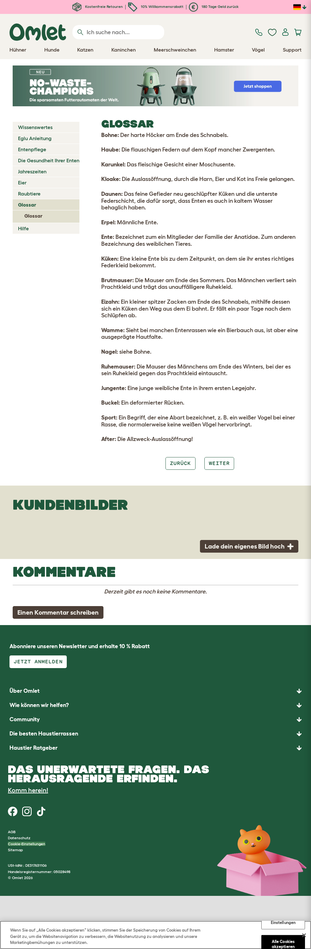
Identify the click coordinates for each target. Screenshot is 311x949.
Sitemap (15, 850)
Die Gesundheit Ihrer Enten (48, 160)
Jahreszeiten (32, 171)
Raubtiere (29, 193)
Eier (22, 182)
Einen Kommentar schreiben (58, 612)
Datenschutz (19, 838)
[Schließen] (304, 935)
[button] (155, 748)
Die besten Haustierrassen (43, 733)
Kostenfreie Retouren (97, 6)
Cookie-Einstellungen (26, 844)
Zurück (180, 463)
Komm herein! (28, 790)
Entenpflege (32, 149)
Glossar (27, 205)
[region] (155, 935)
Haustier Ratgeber (33, 748)
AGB (12, 832)
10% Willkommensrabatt (155, 6)
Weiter (219, 463)
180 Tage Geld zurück (214, 6)
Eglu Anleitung (35, 138)
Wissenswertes (35, 127)
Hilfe (23, 228)
